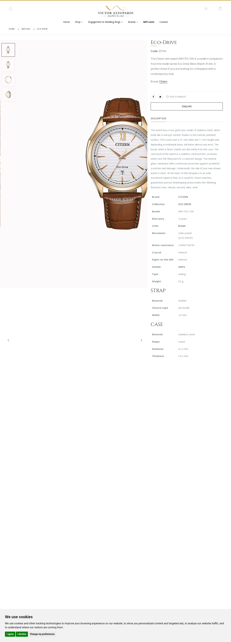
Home (66, 21)
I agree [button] (10, 634)
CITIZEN (183, 196)
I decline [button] (21, 634)
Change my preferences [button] (42, 634)
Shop (78, 21)
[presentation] (7, 340)
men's (181, 266)
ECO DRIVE (184, 204)
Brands (132, 21)
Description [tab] (158, 118)
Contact (164, 21)
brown (182, 225)
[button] (11, 10)
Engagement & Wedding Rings (104, 21)
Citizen (163, 81)
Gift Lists (148, 21)
